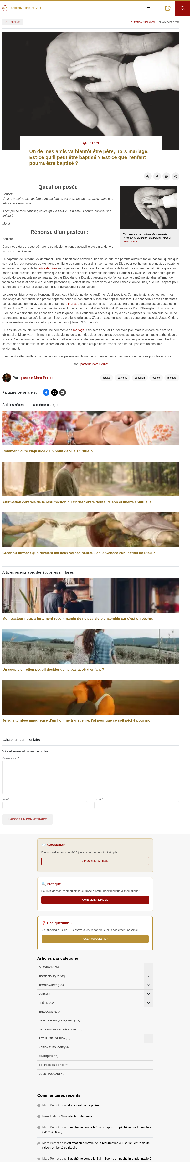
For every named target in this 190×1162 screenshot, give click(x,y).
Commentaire (10, 758)
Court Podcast (51, 1074)
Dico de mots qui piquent (59, 1020)
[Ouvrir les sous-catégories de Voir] (148, 994)
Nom (5, 799)
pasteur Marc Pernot (94, 364)
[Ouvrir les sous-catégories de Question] (148, 967)
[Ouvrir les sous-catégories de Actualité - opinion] (148, 1038)
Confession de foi (54, 1065)
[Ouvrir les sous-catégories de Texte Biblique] (148, 976)
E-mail (98, 799)
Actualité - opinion (54, 1038)
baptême (122, 377)
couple (156, 377)
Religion (149, 22)
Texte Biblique (52, 976)
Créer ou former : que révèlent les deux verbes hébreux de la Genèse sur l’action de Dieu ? (78, 553)
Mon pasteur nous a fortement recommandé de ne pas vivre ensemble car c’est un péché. (77, 618)
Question (136, 22)
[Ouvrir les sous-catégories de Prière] (148, 1002)
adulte (106, 377)
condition (140, 377)
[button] (167, 8)
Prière (46, 1003)
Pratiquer (48, 1056)
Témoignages (51, 985)
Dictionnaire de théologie (60, 1029)
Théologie (49, 1012)
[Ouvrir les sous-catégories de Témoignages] (148, 985)
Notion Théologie (54, 1047)
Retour (12, 22)
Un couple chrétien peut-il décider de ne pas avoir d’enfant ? (53, 669)
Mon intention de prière (83, 1105)
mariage (73, 303)
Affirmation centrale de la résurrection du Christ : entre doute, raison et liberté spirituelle (76, 502)
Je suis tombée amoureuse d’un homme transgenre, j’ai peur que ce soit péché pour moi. (77, 720)
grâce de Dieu (130, 241)
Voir (45, 994)
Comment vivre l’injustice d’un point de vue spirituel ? (47, 451)
